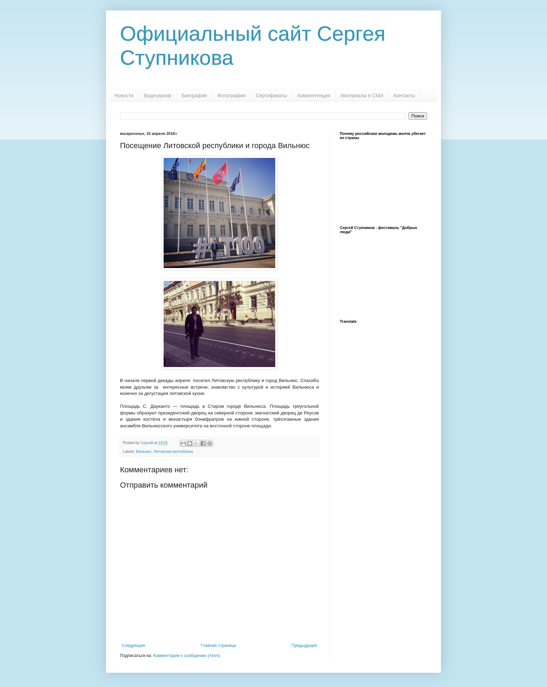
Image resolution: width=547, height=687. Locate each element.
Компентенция (314, 95)
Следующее (133, 645)
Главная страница (218, 645)
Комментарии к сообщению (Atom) (186, 655)
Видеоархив (157, 95)
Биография (194, 95)
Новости (123, 95)
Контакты (404, 95)
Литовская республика (173, 451)
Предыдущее (304, 645)
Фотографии (231, 95)
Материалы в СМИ (361, 95)
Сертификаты (271, 95)
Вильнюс (144, 451)
